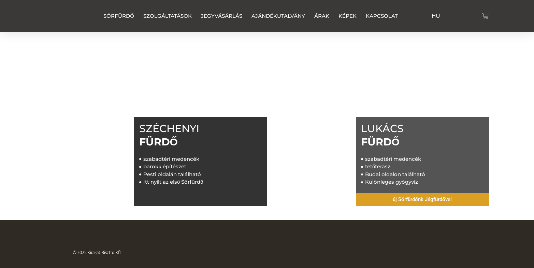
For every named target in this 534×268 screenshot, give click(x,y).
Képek (347, 16)
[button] (422, 199)
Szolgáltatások (167, 16)
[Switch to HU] (436, 15)
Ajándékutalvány (278, 16)
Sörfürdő (118, 16)
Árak (321, 16)
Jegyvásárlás (221, 16)
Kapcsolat (382, 16)
